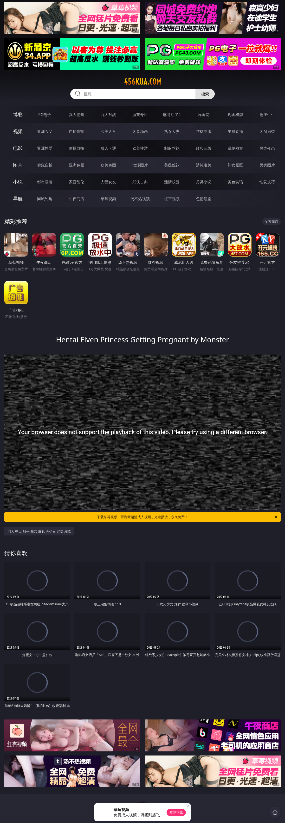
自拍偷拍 (76, 131)
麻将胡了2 (172, 114)
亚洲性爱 (44, 148)
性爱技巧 (267, 181)
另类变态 (267, 148)
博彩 (18, 114)
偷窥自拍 (44, 165)
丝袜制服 (203, 131)
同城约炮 (44, 198)
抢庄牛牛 (267, 114)
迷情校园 (172, 181)
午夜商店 (76, 198)
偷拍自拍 (76, 148)
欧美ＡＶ (108, 131)
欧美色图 (108, 165)
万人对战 (108, 114)
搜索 (205, 94)
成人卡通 (108, 148)
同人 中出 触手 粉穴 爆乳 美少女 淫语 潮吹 (39, 531)
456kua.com (142, 81)
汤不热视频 (140, 198)
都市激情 (44, 181)
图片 (18, 165)
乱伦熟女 (235, 148)
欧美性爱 (140, 148)
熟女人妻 (172, 131)
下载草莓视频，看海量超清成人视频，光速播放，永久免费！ (187, 517)
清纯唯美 (203, 165)
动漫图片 (140, 165)
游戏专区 (140, 114)
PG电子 (44, 114)
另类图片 (267, 165)
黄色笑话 (235, 181)
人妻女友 (108, 181)
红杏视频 (172, 198)
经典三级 (203, 148)
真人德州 (76, 114)
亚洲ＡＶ (44, 131)
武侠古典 (140, 181)
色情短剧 (203, 198)
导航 (18, 198)
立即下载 (176, 812)
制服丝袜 (172, 148)
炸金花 (203, 114)
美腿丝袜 (172, 165)
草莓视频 (108, 198)
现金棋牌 (235, 114)
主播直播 (235, 131)
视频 (18, 131)
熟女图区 (235, 165)
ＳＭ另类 (267, 131)
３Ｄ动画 (140, 131)
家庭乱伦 (76, 181)
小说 (18, 181)
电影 (18, 148)
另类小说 (203, 181)
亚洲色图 (76, 165)
